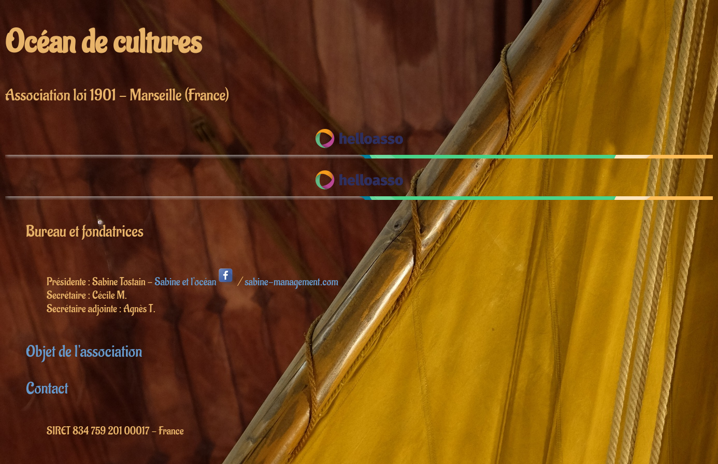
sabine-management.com (291, 282)
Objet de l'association (84, 352)
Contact (47, 389)
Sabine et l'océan (195, 282)
